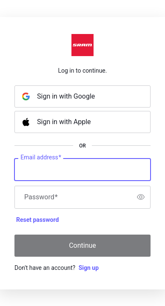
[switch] (140, 197)
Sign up (89, 267)
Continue (82, 245)
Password (41, 197)
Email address (40, 157)
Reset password (37, 219)
